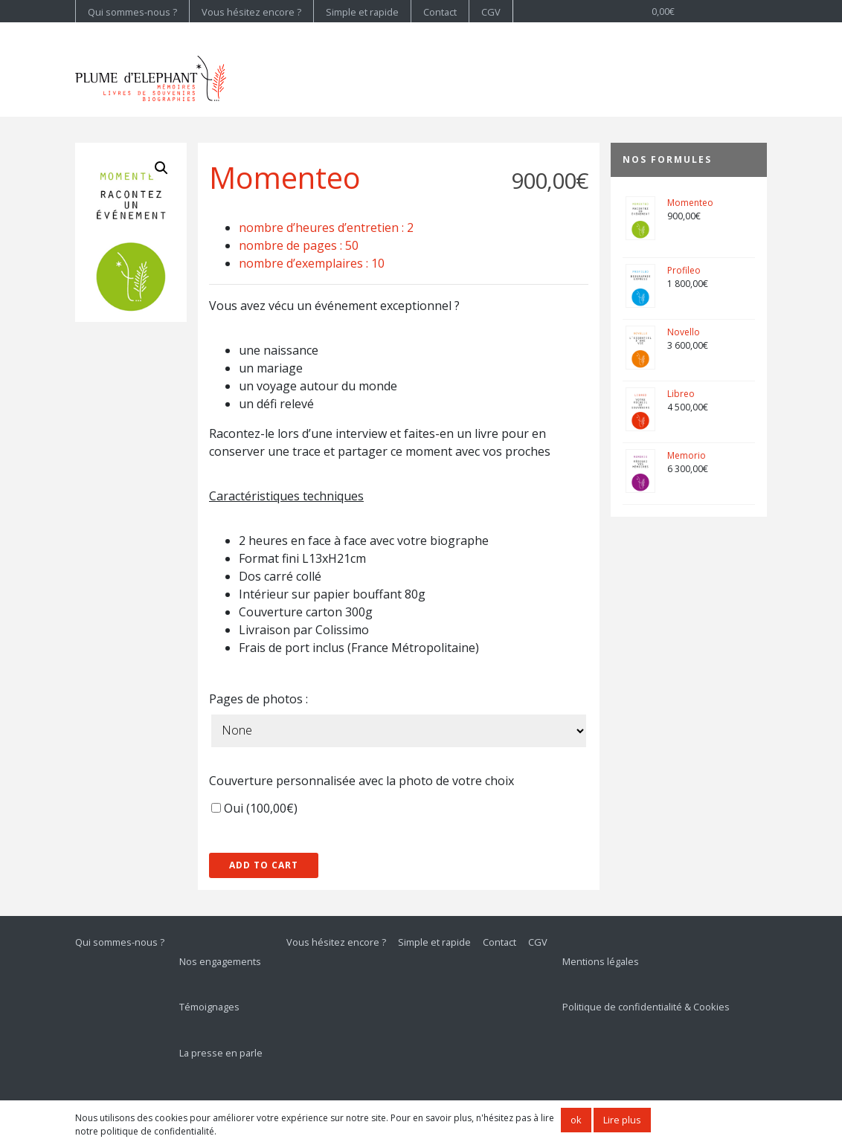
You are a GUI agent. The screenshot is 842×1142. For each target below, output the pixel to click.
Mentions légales (600, 961)
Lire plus (622, 1119)
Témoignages (209, 1006)
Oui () (254, 808)
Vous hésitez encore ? (251, 12)
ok (576, 1119)
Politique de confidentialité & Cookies (646, 1006)
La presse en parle (221, 1052)
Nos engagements (220, 961)
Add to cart (263, 865)
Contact (440, 12)
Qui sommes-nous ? (132, 12)
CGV (491, 12)
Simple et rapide (362, 12)
